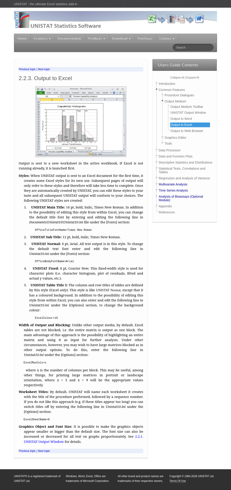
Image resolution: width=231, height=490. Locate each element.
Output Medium (175, 101)
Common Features (172, 90)
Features (42, 38)
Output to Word (181, 118)
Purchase (145, 38)
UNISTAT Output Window (188, 112)
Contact (166, 38)
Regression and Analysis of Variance (184, 178)
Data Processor (169, 150)
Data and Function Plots (175, 156)
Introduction (167, 84)
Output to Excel (181, 125)
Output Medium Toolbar (187, 107)
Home (22, 38)
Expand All (192, 77)
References (167, 212)
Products (96, 38)
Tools (168, 143)
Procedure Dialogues (179, 95)
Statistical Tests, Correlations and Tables (182, 170)
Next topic (44, 69)
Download (121, 38)
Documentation (69, 38)
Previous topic (27, 69)
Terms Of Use (177, 481)
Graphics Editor (175, 137)
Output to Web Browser (187, 131)
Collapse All (177, 77)
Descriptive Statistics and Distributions (185, 162)
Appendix (165, 206)
